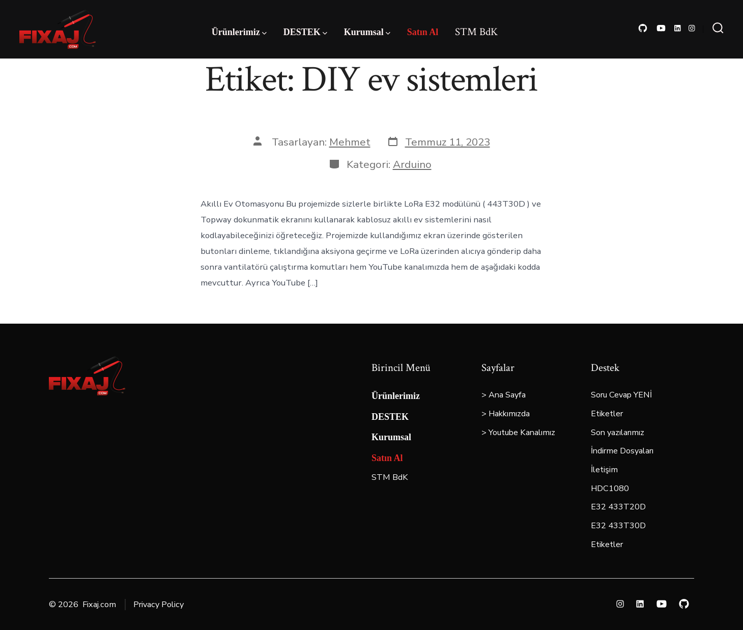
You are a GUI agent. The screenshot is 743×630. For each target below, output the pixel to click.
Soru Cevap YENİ (621, 394)
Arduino (412, 164)
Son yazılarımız (617, 432)
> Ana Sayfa (503, 394)
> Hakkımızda (505, 413)
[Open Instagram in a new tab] (691, 28)
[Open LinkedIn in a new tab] (677, 28)
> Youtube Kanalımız (518, 432)
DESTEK (305, 32)
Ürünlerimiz (239, 32)
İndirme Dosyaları (622, 450)
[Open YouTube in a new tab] (661, 28)
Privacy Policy (158, 604)
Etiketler (607, 413)
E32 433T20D (618, 506)
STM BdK (476, 32)
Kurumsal (367, 32)
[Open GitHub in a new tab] (643, 28)
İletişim (604, 469)
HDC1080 (610, 488)
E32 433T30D (618, 525)
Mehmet (349, 142)
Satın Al (423, 32)
